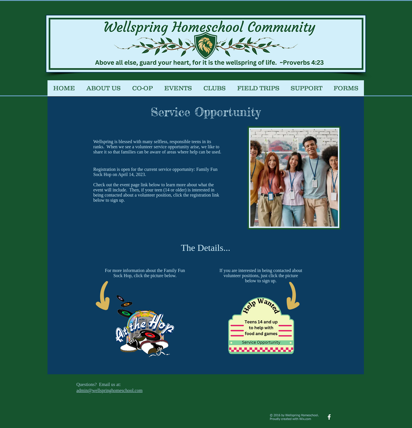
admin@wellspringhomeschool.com (109, 390)
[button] (142, 90)
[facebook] (329, 417)
